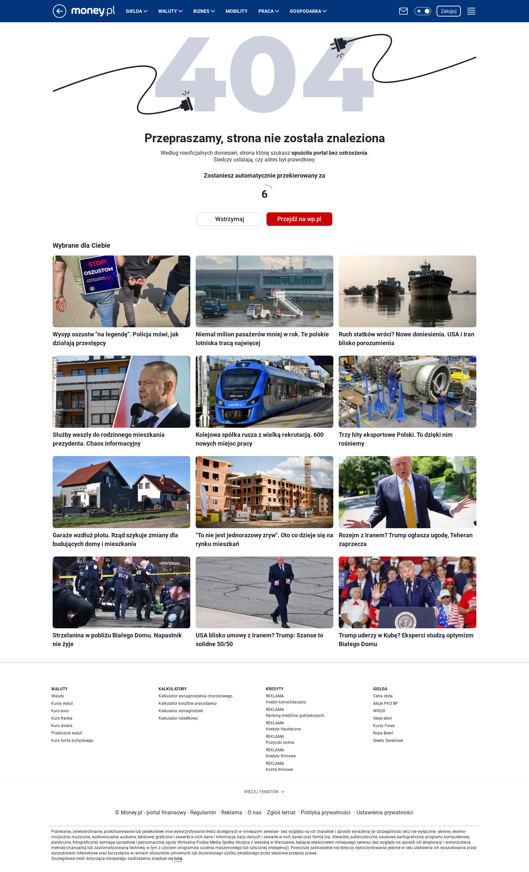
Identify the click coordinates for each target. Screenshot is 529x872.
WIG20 (379, 711)
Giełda (134, 11)
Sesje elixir (382, 718)
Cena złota (383, 696)
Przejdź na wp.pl (299, 218)
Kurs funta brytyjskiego (72, 740)
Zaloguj (448, 11)
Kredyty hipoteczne (283, 729)
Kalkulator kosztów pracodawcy (188, 703)
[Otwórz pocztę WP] (403, 11)
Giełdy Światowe (388, 740)
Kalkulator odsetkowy (178, 718)
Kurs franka (62, 718)
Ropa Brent (383, 733)
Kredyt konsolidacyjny (286, 702)
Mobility (237, 11)
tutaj (178, 858)
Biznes (201, 11)
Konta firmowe (279, 769)
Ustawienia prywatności (383, 812)
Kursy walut (62, 703)
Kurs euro (60, 711)
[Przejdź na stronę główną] (59, 16)
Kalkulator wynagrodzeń (181, 711)
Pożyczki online (280, 742)
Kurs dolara (62, 725)
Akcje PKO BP (385, 703)
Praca (266, 11)
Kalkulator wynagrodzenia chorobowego (195, 696)
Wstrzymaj (229, 218)
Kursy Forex (384, 725)
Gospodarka (305, 11)
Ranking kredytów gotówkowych (295, 715)
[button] (422, 11)
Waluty (167, 11)
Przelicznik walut (66, 733)
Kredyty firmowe (281, 756)
